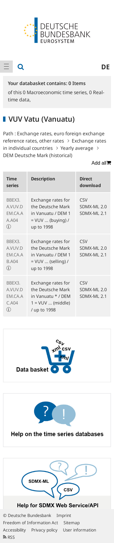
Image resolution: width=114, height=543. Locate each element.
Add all (101, 163)
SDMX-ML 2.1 (93, 213)
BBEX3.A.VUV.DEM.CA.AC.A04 (14, 293)
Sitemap (72, 522)
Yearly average (76, 148)
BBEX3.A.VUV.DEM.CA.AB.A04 (14, 251)
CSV (84, 200)
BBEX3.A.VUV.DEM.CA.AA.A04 (14, 210)
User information (79, 530)
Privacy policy (44, 530)
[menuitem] (6, 67)
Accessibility (14, 530)
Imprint (64, 515)
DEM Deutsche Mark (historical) (37, 155)
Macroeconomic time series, (56, 92)
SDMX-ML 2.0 (93, 206)
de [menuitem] (105, 66)
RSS (9, 537)
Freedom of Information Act (30, 522)
